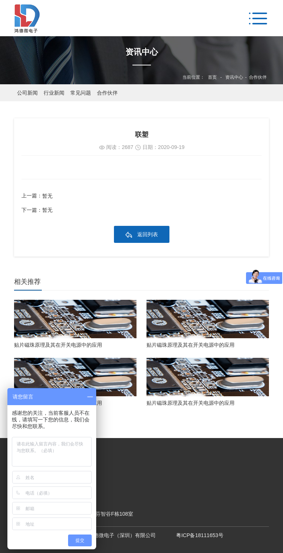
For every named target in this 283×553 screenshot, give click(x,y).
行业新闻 (54, 93)
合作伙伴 (258, 77)
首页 (212, 77)
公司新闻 (27, 93)
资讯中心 (234, 77)
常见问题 (80, 93)
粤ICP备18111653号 (199, 535)
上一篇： (37, 196)
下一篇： (37, 210)
